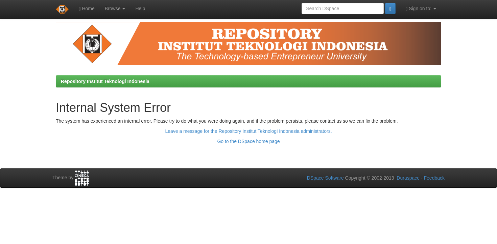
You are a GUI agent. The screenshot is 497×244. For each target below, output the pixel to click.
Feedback (434, 178)
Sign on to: (421, 9)
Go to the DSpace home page (248, 141)
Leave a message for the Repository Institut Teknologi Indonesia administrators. (248, 131)
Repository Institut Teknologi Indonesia (105, 81)
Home (86, 9)
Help (140, 8)
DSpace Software (325, 178)
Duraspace (408, 178)
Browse (115, 8)
